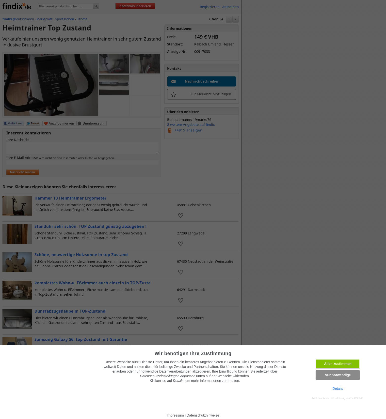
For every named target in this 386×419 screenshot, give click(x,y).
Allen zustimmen (337, 364)
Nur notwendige (338, 375)
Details (338, 388)
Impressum (175, 415)
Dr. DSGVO (357, 398)
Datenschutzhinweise (203, 415)
